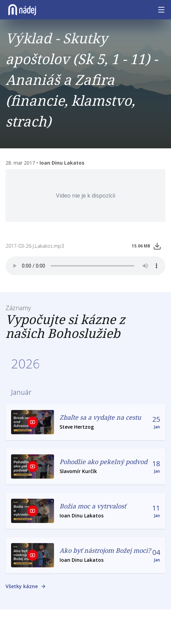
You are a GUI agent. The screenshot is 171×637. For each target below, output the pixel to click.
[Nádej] (22, 9)
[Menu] (161, 9)
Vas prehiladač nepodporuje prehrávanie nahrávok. (85, 265)
